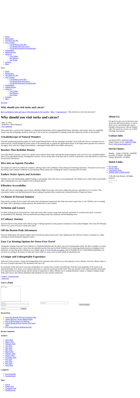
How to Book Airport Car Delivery (17, 324)
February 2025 (10, 356)
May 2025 (8, 353)
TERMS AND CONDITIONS (119, 172)
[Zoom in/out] (109, 180)
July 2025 (8, 349)
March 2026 (9, 345)
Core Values (14, 56)
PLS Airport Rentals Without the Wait (18, 330)
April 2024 (9, 368)
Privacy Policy (114, 168)
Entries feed (9, 389)
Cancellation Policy (115, 170)
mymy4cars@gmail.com (122, 144)
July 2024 (8, 362)
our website (60, 250)
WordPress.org (10, 393)
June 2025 (8, 351)
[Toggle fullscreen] (112, 180)
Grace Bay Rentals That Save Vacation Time (20, 320)
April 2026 (9, 343)
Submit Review (10, 52)
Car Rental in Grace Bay (18, 44)
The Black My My (11, 40)
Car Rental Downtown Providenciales (23, 48)
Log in (7, 387)
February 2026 (10, 347)
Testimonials (9, 50)
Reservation (9, 39)
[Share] (114, 180)
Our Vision (13, 60)
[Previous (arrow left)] (109, 182)
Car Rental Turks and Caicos (20, 46)
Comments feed (10, 391)
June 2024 (8, 364)
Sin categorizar (10, 377)
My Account (113, 166)
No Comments (6, 126)
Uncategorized (10, 379)
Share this (5, 278)
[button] (70, 68)
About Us (8, 54)
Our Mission (14, 58)
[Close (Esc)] (116, 180)
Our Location (10, 42)
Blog (7, 64)
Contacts (8, 62)
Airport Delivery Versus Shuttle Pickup (19, 322)
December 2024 (10, 360)
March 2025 (9, 355)
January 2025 (10, 358)
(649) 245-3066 (127, 140)
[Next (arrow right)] (112, 182)
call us (42, 250)
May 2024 (8, 366)
